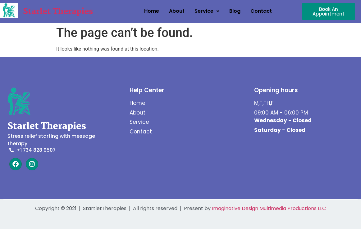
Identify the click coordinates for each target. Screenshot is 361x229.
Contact (261, 11)
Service (206, 11)
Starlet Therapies (58, 11)
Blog (234, 11)
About (177, 11)
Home (151, 11)
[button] (207, 11)
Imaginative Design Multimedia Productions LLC (269, 208)
